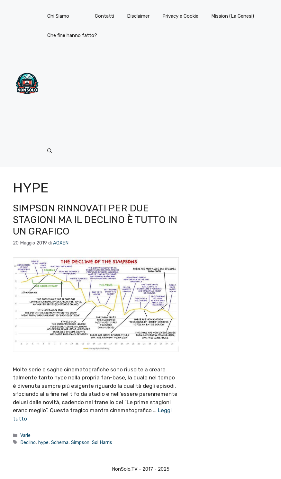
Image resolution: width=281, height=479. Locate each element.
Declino (28, 442)
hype (43, 442)
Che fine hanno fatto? (72, 35)
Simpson (80, 442)
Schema (59, 442)
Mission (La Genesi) (232, 16)
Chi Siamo (58, 16)
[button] (50, 151)
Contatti (104, 16)
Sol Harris (102, 442)
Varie (25, 435)
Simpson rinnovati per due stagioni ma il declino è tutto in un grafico (95, 219)
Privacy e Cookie (180, 16)
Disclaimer (138, 16)
